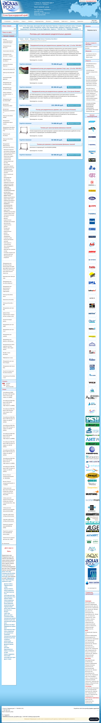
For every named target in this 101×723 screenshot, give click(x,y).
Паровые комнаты (8, 588)
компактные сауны (6, 581)
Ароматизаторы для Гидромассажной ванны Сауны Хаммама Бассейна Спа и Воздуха (9, 608)
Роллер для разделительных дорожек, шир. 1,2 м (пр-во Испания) (56, 109)
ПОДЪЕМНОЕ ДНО (8, 169)
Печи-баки (6, 647)
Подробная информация (25, 64)
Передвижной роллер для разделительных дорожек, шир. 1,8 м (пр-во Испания (56, 91)
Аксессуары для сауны (9, 657)
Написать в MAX (94, 719)
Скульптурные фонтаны (8, 50)
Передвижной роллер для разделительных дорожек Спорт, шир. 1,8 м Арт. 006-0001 (55, 68)
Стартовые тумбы (8, 237)
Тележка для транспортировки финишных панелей (55, 127)
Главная (21, 39)
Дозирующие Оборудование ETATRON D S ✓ (9, 111)
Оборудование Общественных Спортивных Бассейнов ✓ (9, 145)
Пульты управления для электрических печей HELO (9, 633)
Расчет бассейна (10, 386)
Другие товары (7, 659)
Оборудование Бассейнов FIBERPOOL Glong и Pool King (9, 129)
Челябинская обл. (89, 628)
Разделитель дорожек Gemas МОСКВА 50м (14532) (8, 526)
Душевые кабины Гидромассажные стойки (8, 585)
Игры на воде (7, 164)
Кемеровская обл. (89, 666)
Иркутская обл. (88, 607)
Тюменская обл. (88, 653)
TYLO (7, 571)
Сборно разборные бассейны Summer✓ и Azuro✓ (8, 94)
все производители (92, 588)
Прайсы (8, 385)
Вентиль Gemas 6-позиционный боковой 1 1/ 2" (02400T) (9, 483)
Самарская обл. (88, 617)
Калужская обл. (88, 638)
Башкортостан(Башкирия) (91, 604)
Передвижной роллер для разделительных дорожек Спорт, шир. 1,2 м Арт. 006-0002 (55, 45)
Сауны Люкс (7, 613)
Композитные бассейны (8, 299)
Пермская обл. (88, 648)
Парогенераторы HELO (9, 629)
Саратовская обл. (89, 620)
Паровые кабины (8, 598)
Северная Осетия (93, 678)
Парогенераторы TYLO (9, 597)
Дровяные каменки (8, 644)
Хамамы (30, 21)
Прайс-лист (65, 21)
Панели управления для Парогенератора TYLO (9, 592)
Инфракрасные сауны (8, 357)
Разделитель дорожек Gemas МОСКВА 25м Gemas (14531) (8, 533)
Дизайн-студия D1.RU (94, 708)
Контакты (72, 21)
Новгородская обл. (89, 612)
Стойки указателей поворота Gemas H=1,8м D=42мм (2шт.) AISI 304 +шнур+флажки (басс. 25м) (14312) (9, 501)
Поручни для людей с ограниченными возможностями (8, 158)
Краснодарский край (89, 602)
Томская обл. (93, 625)
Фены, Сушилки (7, 180)
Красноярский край (89, 642)
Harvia (3, 571)
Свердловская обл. (89, 622)
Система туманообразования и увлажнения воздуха (8, 41)
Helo (10, 571)
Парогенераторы (10, 579)
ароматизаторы (9, 574)
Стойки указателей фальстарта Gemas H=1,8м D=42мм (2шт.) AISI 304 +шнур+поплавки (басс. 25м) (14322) (9, 491)
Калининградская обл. (90, 637)
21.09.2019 (91, 72)
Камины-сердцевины (9, 654)
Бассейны (16, 21)
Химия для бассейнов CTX (9, 69)
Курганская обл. (88, 643)
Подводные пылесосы (9, 182)
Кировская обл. (91, 640)
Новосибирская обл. (89, 614)
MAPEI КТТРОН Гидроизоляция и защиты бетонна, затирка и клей (8, 314)
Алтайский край (88, 632)
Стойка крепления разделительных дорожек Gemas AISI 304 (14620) (8, 509)
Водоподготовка (39, 21)
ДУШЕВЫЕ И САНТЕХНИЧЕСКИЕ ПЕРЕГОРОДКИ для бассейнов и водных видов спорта (8, 207)
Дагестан (96, 606)
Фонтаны (48, 21)
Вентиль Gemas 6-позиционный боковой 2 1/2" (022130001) (8, 476)
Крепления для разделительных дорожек (7, 225)
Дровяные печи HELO (9, 624)
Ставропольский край (90, 679)
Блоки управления (8, 642)
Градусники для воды (8, 184)
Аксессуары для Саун (9, 595)
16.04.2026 (91, 65)
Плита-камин (7, 655)
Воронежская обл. (89, 606)
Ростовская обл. (91, 615)
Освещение (56, 21)
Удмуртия (95, 653)
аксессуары (5, 576)
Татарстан (87, 625)
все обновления (5, 543)
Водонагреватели (8, 649)
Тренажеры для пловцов (9, 221)
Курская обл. (90, 609)
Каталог (27, 39)
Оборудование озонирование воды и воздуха (8, 122)
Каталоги (8, 383)
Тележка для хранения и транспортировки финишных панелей (56, 144)
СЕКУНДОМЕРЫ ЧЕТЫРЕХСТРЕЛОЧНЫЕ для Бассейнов (9, 190)
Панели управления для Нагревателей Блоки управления (9, 602)
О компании (8, 21)
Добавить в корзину (74, 64)
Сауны (24, 21)
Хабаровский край (89, 627)
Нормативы (80, 21)
